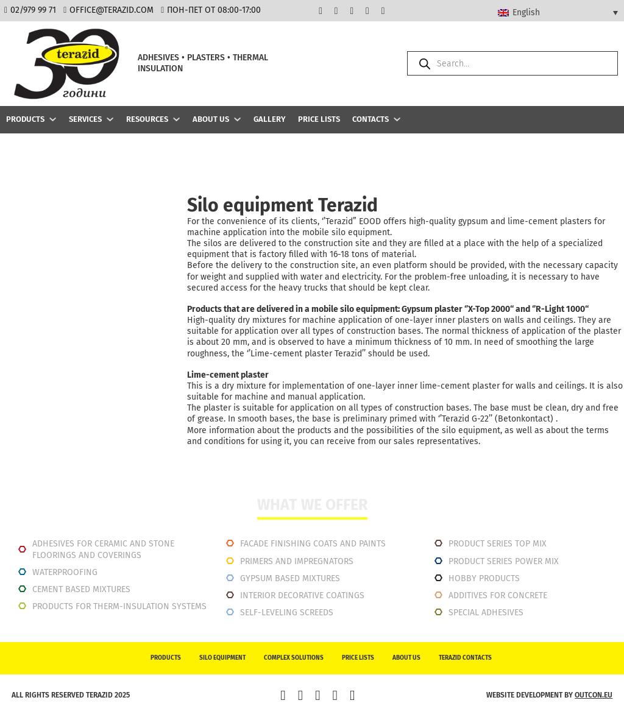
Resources (147, 119)
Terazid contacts (465, 658)
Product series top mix (497, 544)
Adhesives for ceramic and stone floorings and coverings (103, 549)
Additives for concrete (497, 595)
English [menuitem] (526, 12)
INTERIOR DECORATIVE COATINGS (302, 595)
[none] (558, 12)
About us (211, 119)
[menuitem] (558, 12)
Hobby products (484, 578)
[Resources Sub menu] (176, 119)
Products (25, 119)
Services (85, 119)
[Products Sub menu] (53, 119)
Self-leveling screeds (286, 612)
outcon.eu (593, 695)
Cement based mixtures (81, 589)
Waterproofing (65, 572)
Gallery (270, 119)
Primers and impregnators (296, 561)
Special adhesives (485, 612)
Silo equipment (222, 658)
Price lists (319, 119)
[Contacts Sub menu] (397, 119)
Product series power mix (503, 561)
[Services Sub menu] (110, 119)
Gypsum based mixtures (290, 578)
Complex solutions (294, 658)
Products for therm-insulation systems (119, 606)
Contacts (370, 119)
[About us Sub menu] (237, 119)
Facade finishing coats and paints (313, 544)
